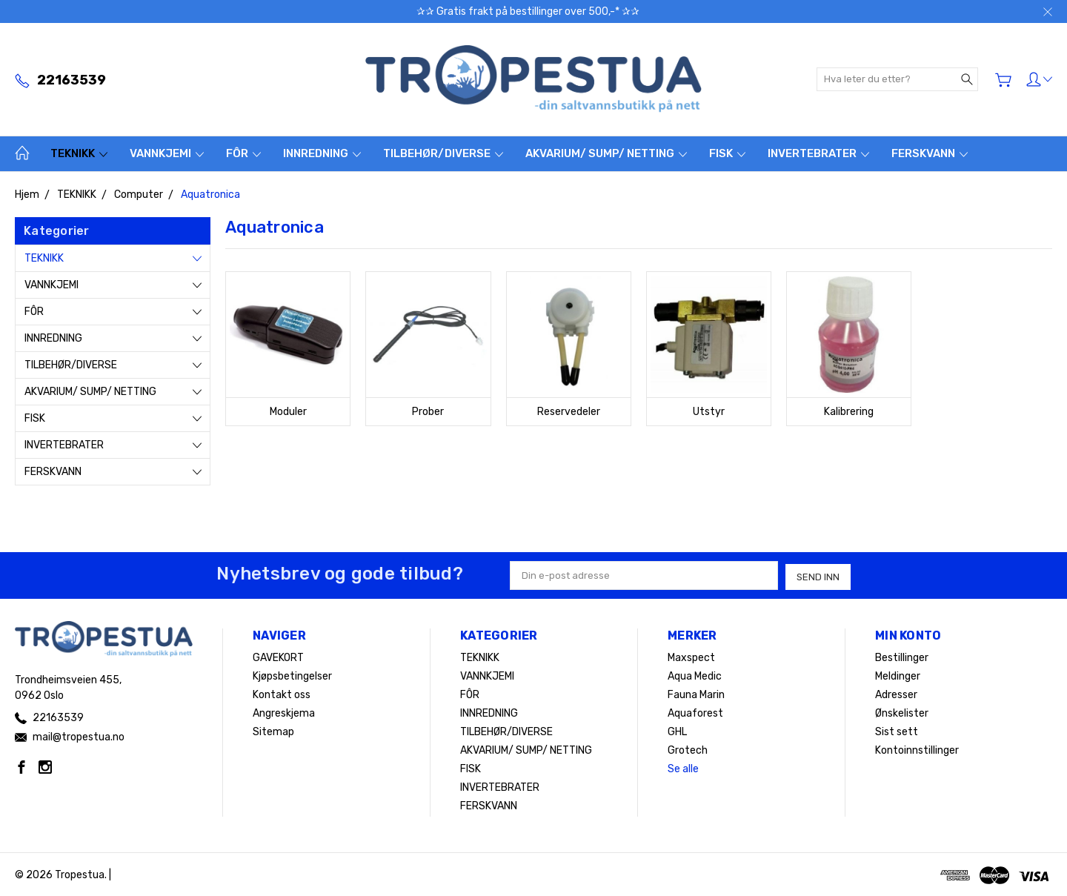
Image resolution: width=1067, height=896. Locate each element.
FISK (727, 153)
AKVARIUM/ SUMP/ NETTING (606, 153)
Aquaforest (695, 712)
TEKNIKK (78, 153)
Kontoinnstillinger (917, 749)
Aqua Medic (695, 674)
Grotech (688, 749)
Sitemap (273, 730)
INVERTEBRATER (818, 153)
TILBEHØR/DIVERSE (443, 153)
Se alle (683, 767)
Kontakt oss (281, 693)
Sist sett (896, 730)
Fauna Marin (696, 693)
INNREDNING (322, 153)
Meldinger (897, 674)
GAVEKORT (278, 656)
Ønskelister (901, 712)
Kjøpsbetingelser (292, 674)
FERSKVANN (929, 153)
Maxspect (691, 656)
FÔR (243, 153)
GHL (677, 730)
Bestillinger (901, 656)
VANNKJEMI (167, 153)
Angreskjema (284, 712)
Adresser (896, 693)
